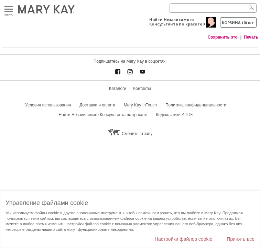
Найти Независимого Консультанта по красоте (175, 21)
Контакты (142, 88)
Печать (251, 37)
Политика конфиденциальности (195, 105)
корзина (238, 22)
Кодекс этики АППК (174, 114)
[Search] (213, 8)
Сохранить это (223, 37)
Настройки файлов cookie (184, 239)
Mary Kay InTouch (140, 105)
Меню (8, 9)
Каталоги (117, 88)
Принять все (240, 239)
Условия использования (48, 105)
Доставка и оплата (97, 105)
